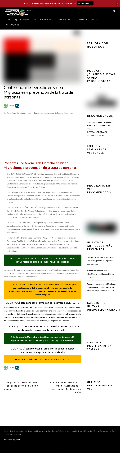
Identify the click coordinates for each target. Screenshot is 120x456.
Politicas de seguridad (12, 440)
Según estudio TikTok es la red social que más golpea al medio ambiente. (21, 385)
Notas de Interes (67, 20)
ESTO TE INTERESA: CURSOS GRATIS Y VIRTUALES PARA (36, 258)
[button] (101, 55)
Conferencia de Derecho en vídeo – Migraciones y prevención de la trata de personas (38, 92)
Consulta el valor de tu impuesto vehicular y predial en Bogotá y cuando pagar (100, 260)
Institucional (12, 25)
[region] (101, 56)
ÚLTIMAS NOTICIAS (96, 135)
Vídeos (94, 20)
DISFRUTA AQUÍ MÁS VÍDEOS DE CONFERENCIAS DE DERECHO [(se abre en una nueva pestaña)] (42, 359)
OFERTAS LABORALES (97, 132)
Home (8, 20)
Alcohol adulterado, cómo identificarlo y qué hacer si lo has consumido (100, 273)
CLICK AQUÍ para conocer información (28, 326)
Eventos (83, 20)
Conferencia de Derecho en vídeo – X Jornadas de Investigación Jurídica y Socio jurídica (65, 387)
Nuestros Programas (44, 20)
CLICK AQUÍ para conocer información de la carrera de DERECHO (43, 302)
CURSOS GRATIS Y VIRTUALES (100, 122)
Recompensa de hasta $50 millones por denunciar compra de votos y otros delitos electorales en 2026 (101, 287)
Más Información (85, 3)
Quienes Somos (22, 20)
